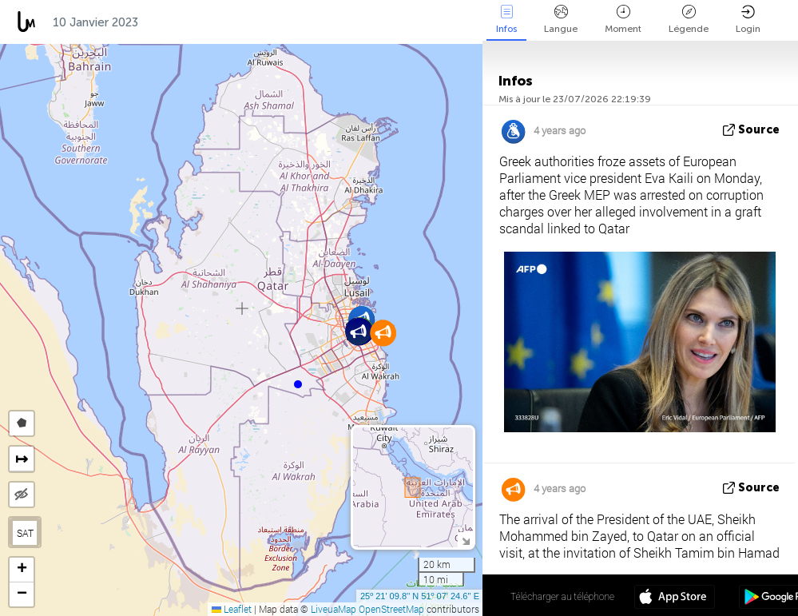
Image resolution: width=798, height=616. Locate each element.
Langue (561, 19)
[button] (298, 384)
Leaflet (232, 608)
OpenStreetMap (391, 608)
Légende (689, 19)
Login (748, 19)
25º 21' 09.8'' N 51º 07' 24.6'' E (419, 596)
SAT (25, 533)
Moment (623, 19)
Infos (506, 19)
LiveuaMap (333, 608)
